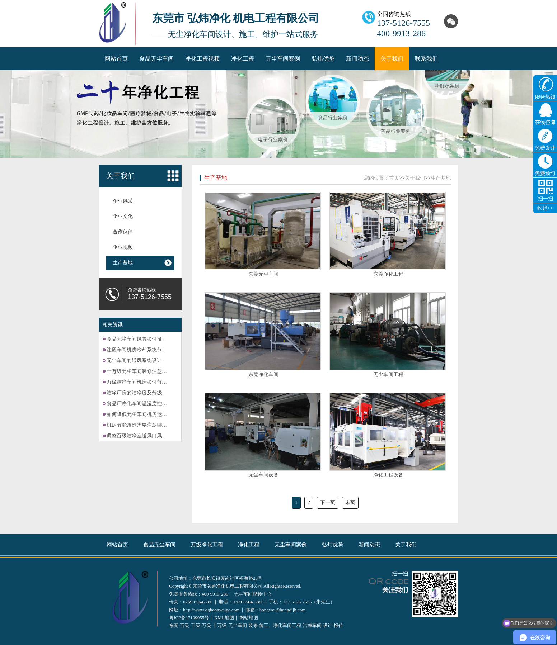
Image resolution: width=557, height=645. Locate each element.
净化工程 (242, 59)
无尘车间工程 (388, 374)
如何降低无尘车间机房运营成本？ (144, 414)
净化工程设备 (388, 475)
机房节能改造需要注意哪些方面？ (144, 425)
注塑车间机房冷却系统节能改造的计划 (149, 349)
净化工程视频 (202, 59)
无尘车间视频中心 (252, 594)
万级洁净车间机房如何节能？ (139, 382)
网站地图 (248, 617)
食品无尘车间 (156, 59)
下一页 (327, 502)
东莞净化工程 (388, 274)
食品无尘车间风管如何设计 (137, 339)
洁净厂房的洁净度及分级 (134, 392)
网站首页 (116, 59)
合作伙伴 (123, 231)
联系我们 (426, 59)
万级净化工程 (207, 544)
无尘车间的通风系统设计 (134, 360)
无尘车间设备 (263, 475)
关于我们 (391, 59)
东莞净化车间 (263, 374)
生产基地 (123, 262)
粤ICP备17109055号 (189, 617)
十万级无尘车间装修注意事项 (139, 371)
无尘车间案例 (283, 59)
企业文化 (123, 216)
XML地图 (224, 617)
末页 (350, 502)
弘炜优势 (323, 59)
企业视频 (123, 247)
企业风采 (123, 201)
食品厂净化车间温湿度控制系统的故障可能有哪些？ (164, 403)
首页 (394, 178)
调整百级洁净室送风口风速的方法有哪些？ (154, 435)
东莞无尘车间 (263, 274)
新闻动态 (357, 59)
